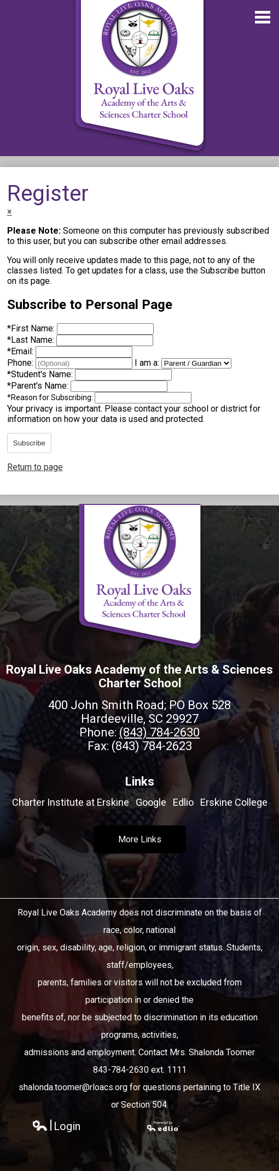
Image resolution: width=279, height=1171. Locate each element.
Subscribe (29, 443)
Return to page (35, 467)
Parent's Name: (39, 386)
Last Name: (31, 340)
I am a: (147, 363)
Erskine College (234, 802)
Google (151, 802)
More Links (139, 839)
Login (56, 1126)
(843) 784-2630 (159, 732)
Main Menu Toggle (262, 17)
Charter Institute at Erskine (70, 802)
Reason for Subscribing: (51, 397)
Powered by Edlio (163, 1126)
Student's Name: (41, 374)
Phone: (21, 363)
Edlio (183, 802)
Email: (21, 351)
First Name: (32, 328)
